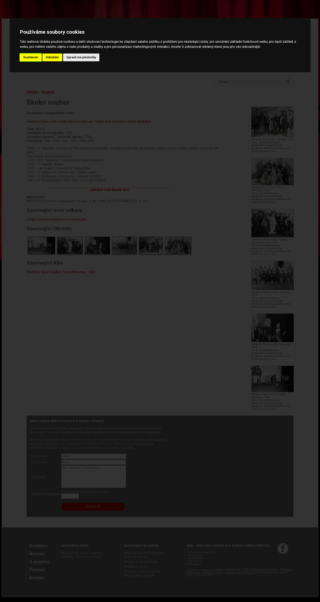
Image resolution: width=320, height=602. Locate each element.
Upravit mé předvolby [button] (81, 57)
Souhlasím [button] (30, 57)
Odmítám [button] (52, 57)
